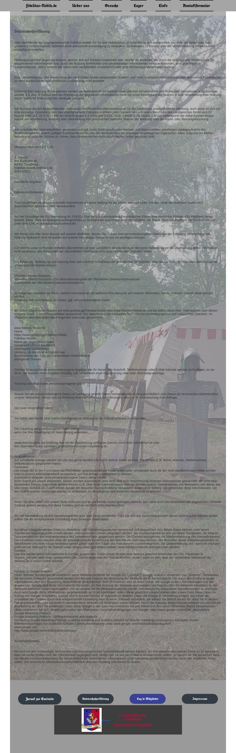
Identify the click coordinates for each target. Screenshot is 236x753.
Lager (138, 5)
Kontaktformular (196, 5)
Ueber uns (80, 5)
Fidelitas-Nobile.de (41, 5)
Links (163, 5)
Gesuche (111, 5)
